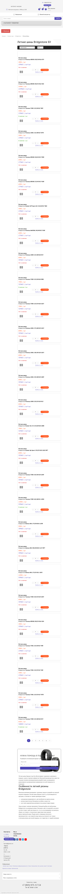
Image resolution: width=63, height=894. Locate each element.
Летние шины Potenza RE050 (31, 58)
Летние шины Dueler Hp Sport (33, 449)
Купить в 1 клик (39, 72)
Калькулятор (34, 866)
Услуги (10, 866)
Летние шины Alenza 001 (30, 522)
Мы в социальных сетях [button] (10, 878)
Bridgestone (18, 36)
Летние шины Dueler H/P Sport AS (32, 205)
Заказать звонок (47, 5)
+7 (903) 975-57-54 (47, 2)
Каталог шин (11, 36)
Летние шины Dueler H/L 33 (31, 425)
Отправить (39, 768)
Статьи (29, 866)
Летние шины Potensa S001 (31, 132)
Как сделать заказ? (42, 866)
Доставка (49, 866)
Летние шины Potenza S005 (30, 254)
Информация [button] (17, 15)
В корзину (45, 70)
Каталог (4, 36)
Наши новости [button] (7, 874)
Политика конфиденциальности (20, 866)
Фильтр (5, 31)
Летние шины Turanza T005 (30, 107)
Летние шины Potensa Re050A (31, 229)
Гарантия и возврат (6, 868)
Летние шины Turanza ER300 (31, 83)
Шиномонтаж (15, 868)
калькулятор (43, 15)
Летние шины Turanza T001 (30, 645)
